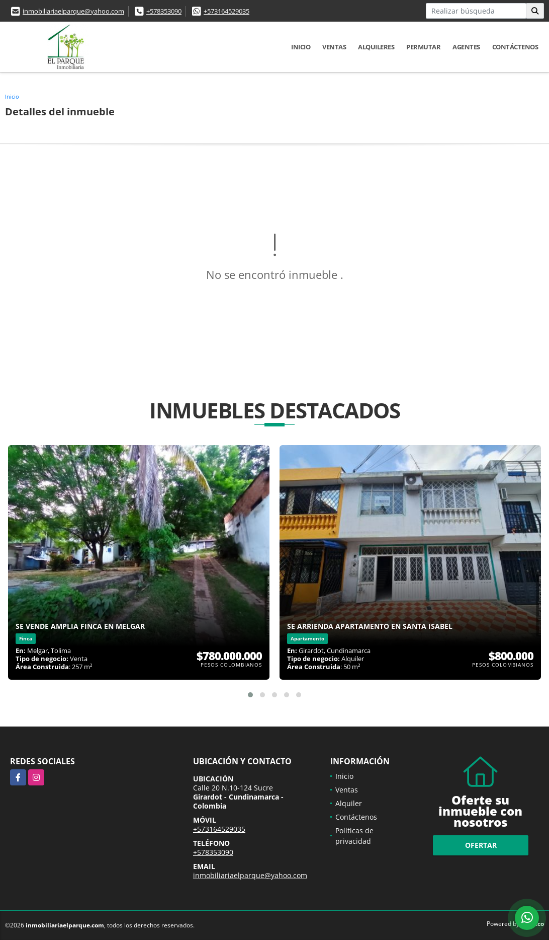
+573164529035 (226, 11)
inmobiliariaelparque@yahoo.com (73, 11)
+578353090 (163, 11)
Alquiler (348, 803)
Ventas (334, 46)
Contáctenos (515, 46)
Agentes (466, 46)
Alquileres (376, 46)
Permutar (423, 46)
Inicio (300, 46)
